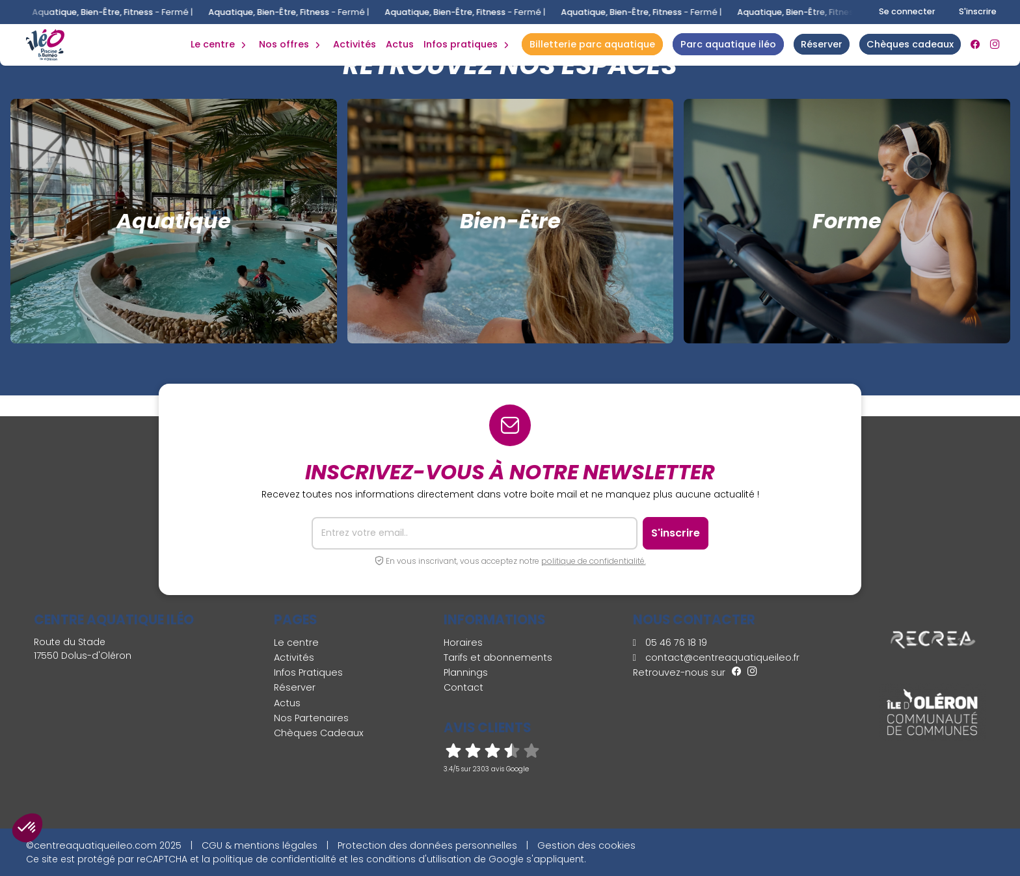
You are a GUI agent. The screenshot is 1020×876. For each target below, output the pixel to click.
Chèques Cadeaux (319, 732)
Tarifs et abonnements (498, 657)
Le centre (296, 642)
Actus (400, 44)
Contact (463, 687)
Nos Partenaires (311, 717)
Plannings (466, 672)
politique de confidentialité (274, 859)
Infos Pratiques (460, 44)
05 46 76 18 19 (670, 642)
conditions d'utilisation (418, 859)
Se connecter (907, 11)
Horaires (463, 642)
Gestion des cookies (586, 845)
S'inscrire (978, 11)
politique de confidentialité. (593, 560)
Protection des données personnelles (427, 845)
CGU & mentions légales (259, 845)
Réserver (294, 687)
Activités (354, 44)
